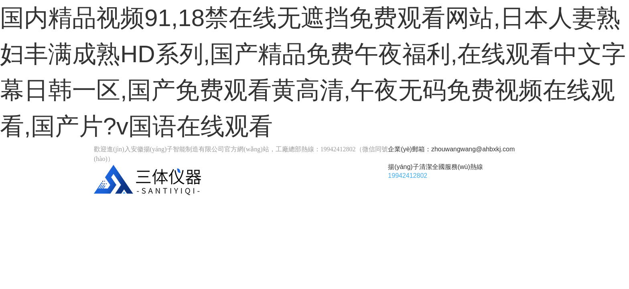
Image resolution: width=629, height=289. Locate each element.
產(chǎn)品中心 (294, 205)
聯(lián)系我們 (463, 205)
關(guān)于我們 (379, 205)
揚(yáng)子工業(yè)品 (200, 205)
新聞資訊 (196, 221)
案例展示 (128, 221)
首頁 (122, 205)
